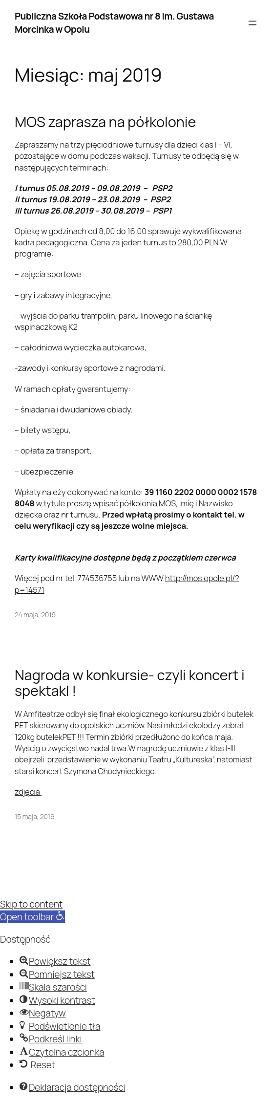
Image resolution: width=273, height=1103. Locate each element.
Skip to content (31, 904)
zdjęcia (28, 791)
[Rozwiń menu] (252, 23)
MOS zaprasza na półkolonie (105, 122)
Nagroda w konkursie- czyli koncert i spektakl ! (130, 683)
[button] (32, 916)
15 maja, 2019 (35, 816)
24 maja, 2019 (35, 614)
